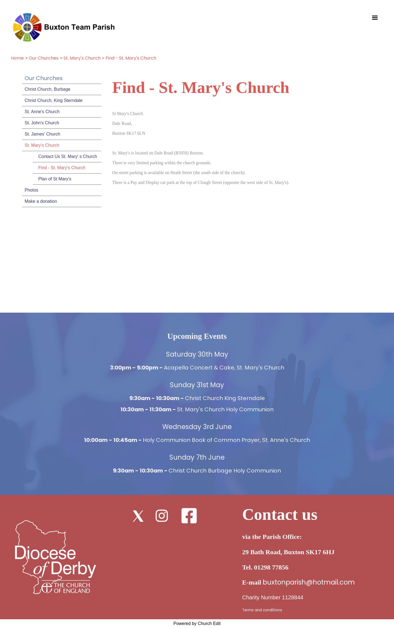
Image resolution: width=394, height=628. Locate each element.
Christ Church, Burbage (47, 89)
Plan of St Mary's (54, 179)
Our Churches (44, 58)
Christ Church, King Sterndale (54, 100)
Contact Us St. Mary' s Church (67, 156)
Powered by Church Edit (197, 623)
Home (17, 58)
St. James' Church (42, 134)
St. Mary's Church (82, 58)
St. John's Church (42, 123)
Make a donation (41, 201)
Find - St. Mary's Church (131, 58)
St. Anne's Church (42, 111)
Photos (31, 190)
